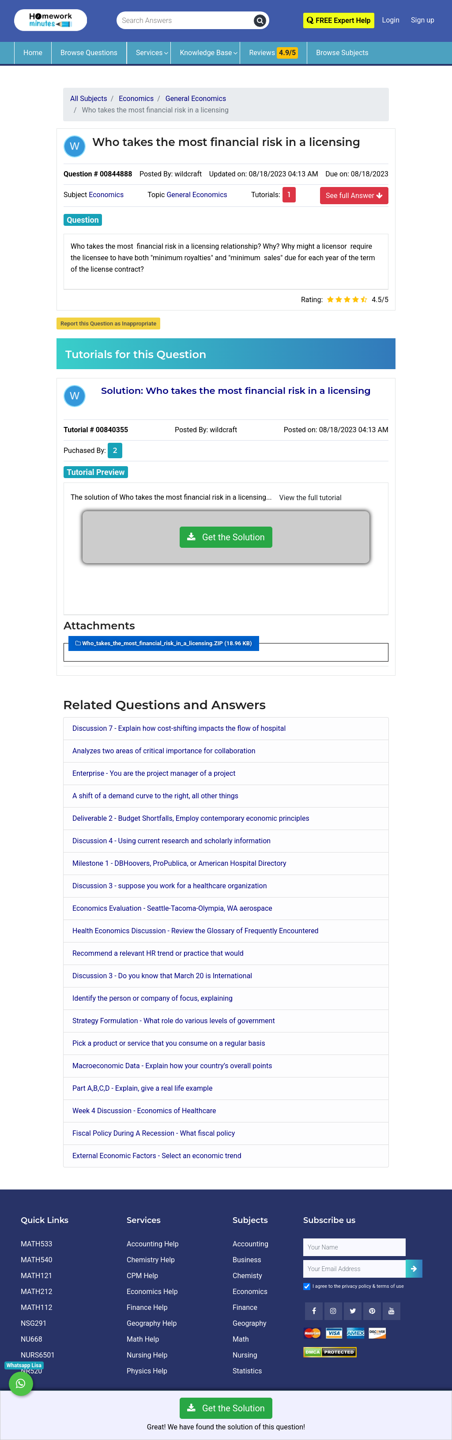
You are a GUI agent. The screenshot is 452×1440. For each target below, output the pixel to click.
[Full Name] (354, 1247)
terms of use (390, 1286)
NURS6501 (38, 1355)
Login (390, 20)
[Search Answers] (185, 20)
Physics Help (147, 1371)
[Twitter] (353, 1311)
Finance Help (147, 1307)
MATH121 (36, 1276)
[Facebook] (314, 1311)
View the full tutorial (310, 498)
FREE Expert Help (338, 20)
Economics (106, 195)
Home (32, 53)
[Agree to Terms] (306, 1286)
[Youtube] (372, 1311)
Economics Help (152, 1291)
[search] (260, 20)
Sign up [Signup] (422, 20)
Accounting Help (153, 1244)
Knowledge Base (206, 53)
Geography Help (152, 1323)
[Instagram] (333, 1311)
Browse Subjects (342, 53)
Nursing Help (147, 1355)
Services (149, 53)
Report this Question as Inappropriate (108, 323)
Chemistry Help (151, 1260)
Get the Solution (226, 537)
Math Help (143, 1339)
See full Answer (354, 195)
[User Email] (354, 1269)
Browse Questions (88, 53)
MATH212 (36, 1291)
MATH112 (36, 1307)
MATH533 (36, 1244)
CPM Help (142, 1276)
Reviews (273, 53)
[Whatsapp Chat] (21, 1384)
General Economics (196, 195)
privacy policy (356, 1286)
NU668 (31, 1339)
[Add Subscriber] (414, 1269)
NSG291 (34, 1323)
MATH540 (36, 1260)
